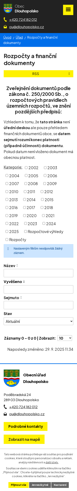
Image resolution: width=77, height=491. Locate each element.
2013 (13, 199)
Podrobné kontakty (25, 426)
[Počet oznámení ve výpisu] (64, 338)
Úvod (7, 37)
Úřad (19, 37)
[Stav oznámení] (38, 321)
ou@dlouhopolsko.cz (26, 26)
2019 (13, 215)
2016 (13, 207)
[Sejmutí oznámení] (38, 305)
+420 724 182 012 (23, 19)
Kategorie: (13, 167)
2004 (14, 175)
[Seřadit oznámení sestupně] (17, 266)
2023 (32, 223)
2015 (49, 199)
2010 (13, 191)
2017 (31, 207)
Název (9, 265)
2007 (14, 183)
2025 (14, 231)
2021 (50, 215)
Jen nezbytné (40, 484)
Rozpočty (17, 239)
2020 (32, 215)
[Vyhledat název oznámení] (38, 273)
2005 (33, 175)
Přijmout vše (18, 484)
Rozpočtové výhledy (45, 231)
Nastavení (60, 484)
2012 (48, 191)
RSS (51, 73)
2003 (52, 167)
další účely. (52, 462)
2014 (31, 199)
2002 (33, 167)
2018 (48, 207)
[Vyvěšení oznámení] (38, 289)
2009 (52, 183)
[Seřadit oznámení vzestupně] (17, 264)
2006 (52, 175)
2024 (51, 223)
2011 (31, 191)
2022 (14, 223)
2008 (33, 183)
